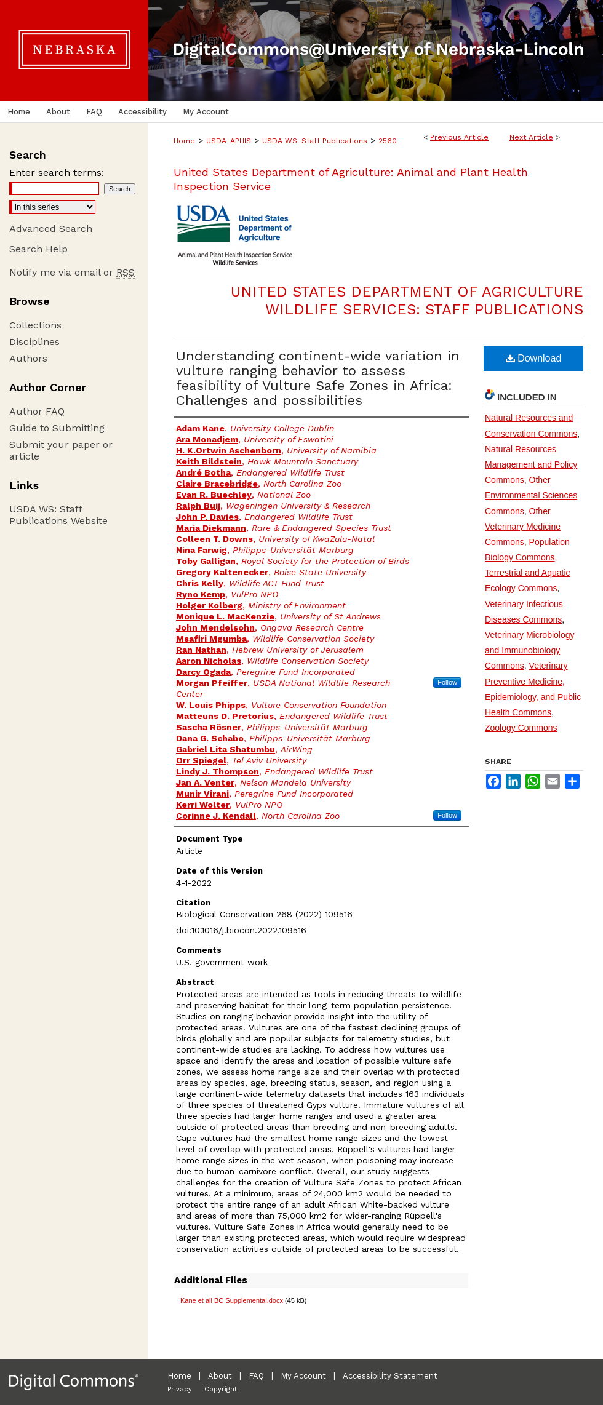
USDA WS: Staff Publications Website (58, 515)
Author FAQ (37, 411)
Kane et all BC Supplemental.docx (231, 1300)
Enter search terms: (56, 172)
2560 (387, 141)
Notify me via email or (72, 272)
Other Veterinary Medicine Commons (523, 526)
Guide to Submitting (57, 428)
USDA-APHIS (228, 141)
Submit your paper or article (61, 450)
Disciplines (34, 342)
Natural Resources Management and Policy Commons (531, 464)
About (220, 1375)
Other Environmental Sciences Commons (531, 495)
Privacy (179, 1389)
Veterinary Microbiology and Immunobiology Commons (530, 650)
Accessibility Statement (390, 1375)
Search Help (38, 249)
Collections (35, 325)
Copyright (220, 1389)
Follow (447, 682)
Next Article (531, 137)
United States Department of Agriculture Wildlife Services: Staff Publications (407, 300)
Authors (28, 358)
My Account (303, 1375)
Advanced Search (50, 228)
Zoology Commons (521, 728)
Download (534, 358)
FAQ (256, 1375)
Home (184, 141)
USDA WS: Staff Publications (314, 141)
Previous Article (459, 137)
